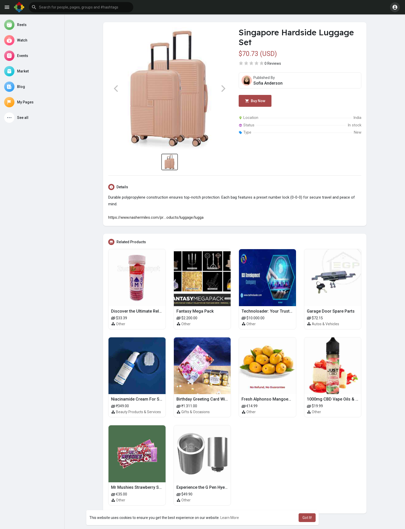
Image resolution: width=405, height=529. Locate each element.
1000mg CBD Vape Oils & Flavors (338, 399)
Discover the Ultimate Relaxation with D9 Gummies (159, 311)
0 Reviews (272, 63)
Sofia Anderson (268, 83)
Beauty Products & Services (138, 412)
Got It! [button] (307, 518)
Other (120, 324)
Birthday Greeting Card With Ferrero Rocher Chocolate (227, 399)
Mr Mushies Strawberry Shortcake (143, 487)
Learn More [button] (229, 518)
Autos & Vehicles (325, 324)
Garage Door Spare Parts (331, 311)
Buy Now (255, 101)
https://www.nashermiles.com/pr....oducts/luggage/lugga (156, 217)
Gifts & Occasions (195, 412)
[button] (81, 7)
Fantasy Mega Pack (195, 311)
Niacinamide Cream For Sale (138, 399)
